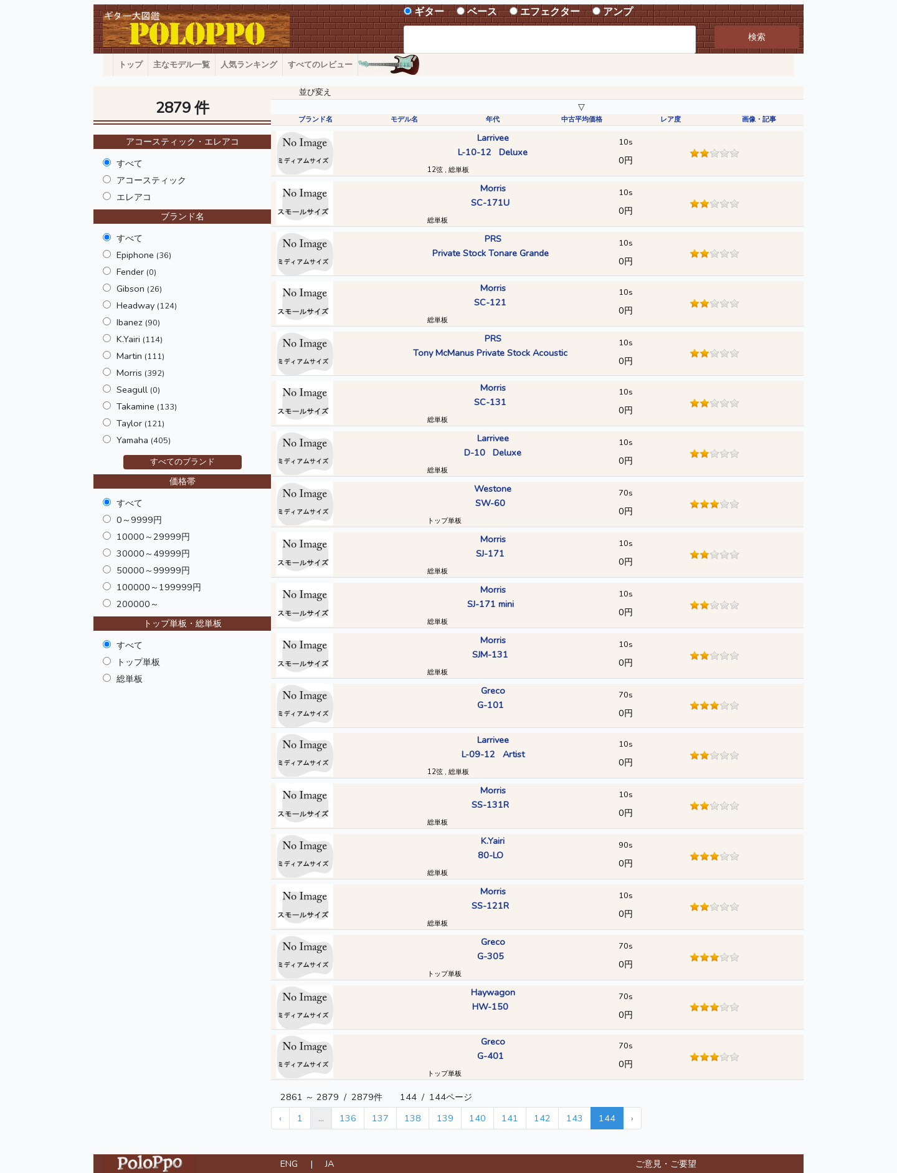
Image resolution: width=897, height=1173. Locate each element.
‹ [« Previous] (280, 1118)
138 (412, 1118)
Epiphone (143, 255)
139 (445, 1118)
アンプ (618, 12)
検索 (757, 37)
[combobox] (550, 40)
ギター (429, 12)
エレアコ (133, 197)
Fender (136, 272)
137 (380, 1118)
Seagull (138, 389)
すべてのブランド (182, 461)
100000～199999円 (158, 587)
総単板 (129, 679)
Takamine (146, 406)
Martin (140, 356)
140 (477, 1118)
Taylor (140, 423)
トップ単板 (138, 662)
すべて (129, 163)
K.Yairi (139, 339)
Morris (140, 372)
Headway (146, 305)
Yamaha (143, 440)
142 (542, 1118)
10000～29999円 (153, 536)
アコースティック (151, 180)
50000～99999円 (153, 570)
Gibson (139, 288)
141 (509, 1118)
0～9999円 (139, 520)
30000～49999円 (153, 553)
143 (574, 1118)
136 (347, 1118)
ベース (482, 12)
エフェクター (550, 12)
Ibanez (138, 322)
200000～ (137, 604)
